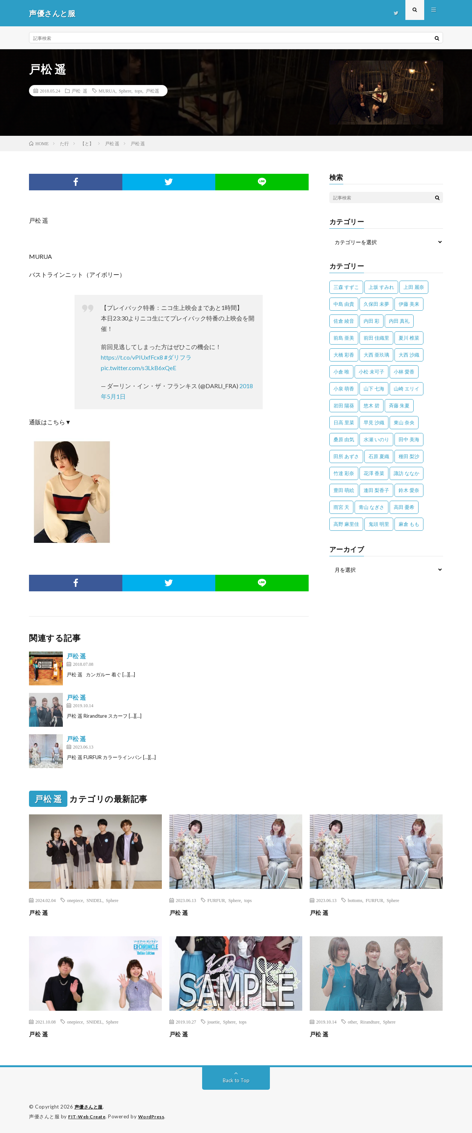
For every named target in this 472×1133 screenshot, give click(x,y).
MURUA (107, 90)
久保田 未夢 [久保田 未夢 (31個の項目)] (376, 304)
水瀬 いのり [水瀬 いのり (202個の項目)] (376, 439)
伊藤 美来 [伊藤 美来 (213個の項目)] (409, 304)
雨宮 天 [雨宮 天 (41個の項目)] (341, 507)
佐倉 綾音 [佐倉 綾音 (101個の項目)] (343, 321)
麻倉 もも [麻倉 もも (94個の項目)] (409, 524)
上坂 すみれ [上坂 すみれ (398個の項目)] (381, 287)
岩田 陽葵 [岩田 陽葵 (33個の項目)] (343, 405)
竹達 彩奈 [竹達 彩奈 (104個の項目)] (343, 473)
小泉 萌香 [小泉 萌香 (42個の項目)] (343, 389)
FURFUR (216, 900)
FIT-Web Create (88, 1116)
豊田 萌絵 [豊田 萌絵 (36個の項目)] (343, 490)
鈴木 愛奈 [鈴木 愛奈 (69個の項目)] (409, 490)
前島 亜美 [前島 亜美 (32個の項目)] (343, 338)
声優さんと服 (90, 1107)
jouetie (213, 1021)
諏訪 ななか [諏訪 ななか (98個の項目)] (406, 473)
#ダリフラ (178, 357)
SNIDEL (95, 900)
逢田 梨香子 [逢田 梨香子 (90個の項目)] (376, 490)
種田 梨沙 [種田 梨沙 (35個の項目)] (409, 456)
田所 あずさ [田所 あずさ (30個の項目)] (346, 456)
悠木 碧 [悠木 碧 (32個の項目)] (371, 405)
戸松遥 (152, 90)
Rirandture (369, 1021)
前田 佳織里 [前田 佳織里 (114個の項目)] (376, 338)
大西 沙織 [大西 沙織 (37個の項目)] (409, 355)
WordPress (156, 1116)
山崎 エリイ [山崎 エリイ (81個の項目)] (406, 389)
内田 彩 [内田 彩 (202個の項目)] (371, 321)
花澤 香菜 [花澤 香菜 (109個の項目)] (374, 473)
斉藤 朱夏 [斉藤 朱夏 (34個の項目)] (399, 405)
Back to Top (236, 1080)
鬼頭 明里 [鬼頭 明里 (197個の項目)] (378, 524)
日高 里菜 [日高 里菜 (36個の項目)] (343, 422)
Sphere (125, 90)
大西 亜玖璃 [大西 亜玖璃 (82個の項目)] (376, 355)
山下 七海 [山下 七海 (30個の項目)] (374, 389)
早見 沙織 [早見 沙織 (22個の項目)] (374, 422)
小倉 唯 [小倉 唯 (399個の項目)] (341, 372)
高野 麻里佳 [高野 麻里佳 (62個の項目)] (346, 524)
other (352, 1021)
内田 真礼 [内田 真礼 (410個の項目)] (399, 321)
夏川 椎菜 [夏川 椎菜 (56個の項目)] (409, 338)
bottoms (355, 900)
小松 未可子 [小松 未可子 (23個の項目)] (371, 372)
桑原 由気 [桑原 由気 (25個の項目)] (343, 439)
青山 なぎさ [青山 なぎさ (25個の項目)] (371, 507)
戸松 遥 (79, 90)
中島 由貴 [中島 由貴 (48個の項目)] (343, 304)
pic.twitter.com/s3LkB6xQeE (138, 367)
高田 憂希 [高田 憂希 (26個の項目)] (404, 507)
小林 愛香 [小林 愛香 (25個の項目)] (404, 372)
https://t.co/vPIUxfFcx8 (132, 357)
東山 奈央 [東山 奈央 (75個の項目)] (404, 422)
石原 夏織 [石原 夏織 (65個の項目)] (378, 456)
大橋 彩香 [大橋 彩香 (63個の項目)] (343, 355)
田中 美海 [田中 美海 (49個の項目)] (409, 439)
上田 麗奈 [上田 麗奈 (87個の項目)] (413, 287)
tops (138, 90)
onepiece (75, 900)
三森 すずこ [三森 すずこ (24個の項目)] (346, 287)
